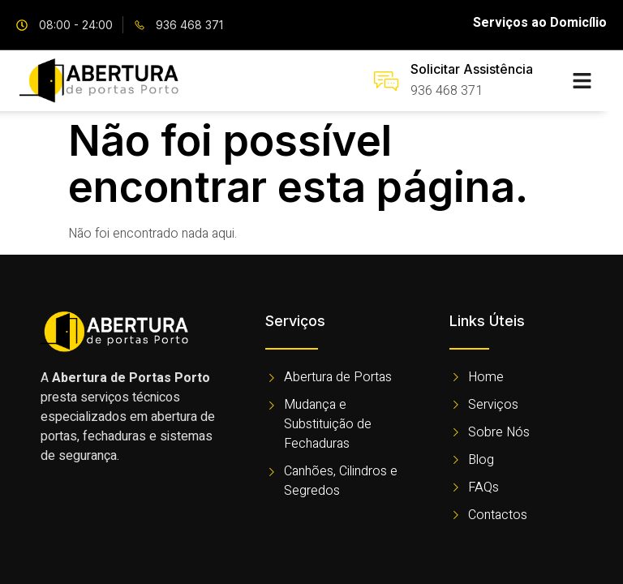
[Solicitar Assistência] (386, 81)
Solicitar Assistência (471, 69)
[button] (581, 81)
